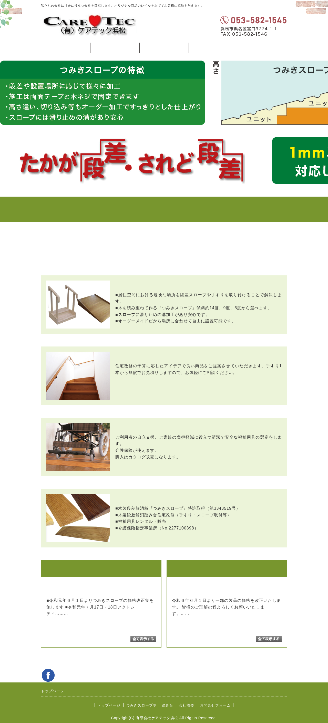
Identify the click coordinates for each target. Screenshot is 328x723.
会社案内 (213, 47)
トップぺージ (65, 47)
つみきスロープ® (115, 47)
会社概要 (186, 705)
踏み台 (164, 47)
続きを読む (80, 613)
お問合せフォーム (262, 47)
